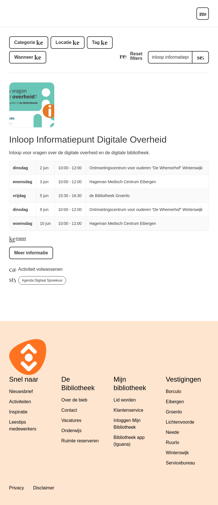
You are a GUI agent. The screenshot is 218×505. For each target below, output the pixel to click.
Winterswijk (177, 452)
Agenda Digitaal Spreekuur (42, 280)
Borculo (173, 391)
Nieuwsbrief (21, 391)
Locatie (64, 42)
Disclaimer (43, 487)
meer (21, 238)
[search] (200, 57)
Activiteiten (20, 401)
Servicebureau (180, 462)
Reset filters (136, 56)
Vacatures (71, 420)
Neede (172, 432)
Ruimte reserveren (80, 440)
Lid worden (125, 400)
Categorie (24, 42)
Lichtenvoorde (180, 422)
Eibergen (175, 401)
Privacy (16, 487)
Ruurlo (172, 442)
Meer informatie (31, 252)
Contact (69, 410)
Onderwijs (71, 430)
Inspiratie (18, 411)
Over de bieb (74, 400)
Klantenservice (128, 410)
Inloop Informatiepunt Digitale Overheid (88, 139)
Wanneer (23, 57)
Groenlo (174, 411)
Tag (96, 42)
